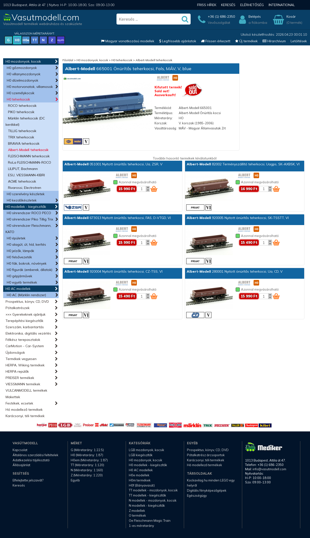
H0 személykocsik (20, 93)
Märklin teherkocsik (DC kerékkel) (25, 121)
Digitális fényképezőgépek (206, 490)
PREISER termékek (20, 378)
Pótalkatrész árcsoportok (206, 455)
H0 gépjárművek (19, 276)
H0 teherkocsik (18, 99)
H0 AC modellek (18, 288)
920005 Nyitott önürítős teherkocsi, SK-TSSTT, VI (238, 218)
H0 (17, 40)
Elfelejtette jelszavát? (28, 480)
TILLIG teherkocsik (22, 131)
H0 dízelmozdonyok (22, 80)
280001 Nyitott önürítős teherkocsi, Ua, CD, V (235, 271)
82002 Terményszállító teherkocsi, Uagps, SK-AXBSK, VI (243, 164)
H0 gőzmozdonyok (22, 68)
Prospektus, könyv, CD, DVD (27, 301)
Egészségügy (197, 495)
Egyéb (75, 480)
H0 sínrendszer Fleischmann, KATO (28, 228)
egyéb (60, 40)
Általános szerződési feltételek (35, 455)
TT (34, 40)
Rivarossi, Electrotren (24, 187)
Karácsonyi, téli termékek (25, 416)
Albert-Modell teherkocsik (28, 150)
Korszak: (161, 123)
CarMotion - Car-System (25, 346)
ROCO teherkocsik (22, 105)
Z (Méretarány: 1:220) (87, 475)
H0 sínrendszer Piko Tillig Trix (30, 219)
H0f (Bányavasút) (142, 485)
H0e (26, 40)
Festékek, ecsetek (19, 403)
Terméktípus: (164, 113)
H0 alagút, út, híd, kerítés (26, 244)
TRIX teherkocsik (21, 137)
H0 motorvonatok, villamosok (30, 86)
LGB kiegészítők (141, 455)
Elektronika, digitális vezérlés (28, 333)
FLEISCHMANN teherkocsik (29, 156)
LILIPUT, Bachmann (23, 169)
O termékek (137, 515)
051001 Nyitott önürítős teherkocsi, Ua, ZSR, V (113, 164)
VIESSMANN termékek (23, 384)
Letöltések (299, 41)
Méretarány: (164, 118)
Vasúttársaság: (166, 128)
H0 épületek (16, 238)
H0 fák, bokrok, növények (26, 263)
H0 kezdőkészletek (22, 200)
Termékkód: (163, 108)
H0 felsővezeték (19, 257)
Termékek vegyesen (21, 359)
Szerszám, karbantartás (25, 327)
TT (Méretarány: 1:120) (87, 465)
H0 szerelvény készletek (26, 194)
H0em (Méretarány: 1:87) (89, 460)
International (282, 5)
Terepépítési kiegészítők (24, 321)
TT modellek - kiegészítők (147, 495)
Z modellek (137, 511)
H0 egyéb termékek (22, 282)
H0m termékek (140, 480)
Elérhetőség (252, 5)
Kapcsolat (20, 450)
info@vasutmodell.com (269, 469)
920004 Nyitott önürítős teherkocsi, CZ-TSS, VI (113, 271)
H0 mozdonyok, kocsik (23, 61)
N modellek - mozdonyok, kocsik (153, 500)
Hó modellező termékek (24, 409)
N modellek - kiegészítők (147, 505)
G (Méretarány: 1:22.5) (87, 450)
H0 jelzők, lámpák (20, 251)
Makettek (13, 397)
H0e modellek (139, 475)
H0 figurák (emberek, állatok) (29, 270)
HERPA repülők (17, 371)
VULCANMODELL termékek (26, 390)
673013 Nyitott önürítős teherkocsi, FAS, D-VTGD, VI (117, 218)
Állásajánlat (21, 465)
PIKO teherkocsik (21, 112)
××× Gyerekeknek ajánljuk (26, 314)
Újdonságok (15, 352)
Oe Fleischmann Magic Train (149, 520)
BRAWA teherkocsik (23, 143)
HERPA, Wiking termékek (25, 365)
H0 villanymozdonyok (23, 74)
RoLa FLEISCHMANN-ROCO (29, 162)
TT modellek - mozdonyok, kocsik (153, 490)
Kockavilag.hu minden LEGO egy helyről (211, 482)
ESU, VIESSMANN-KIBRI (26, 175)
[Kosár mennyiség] (141, 189)
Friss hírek (206, 5)
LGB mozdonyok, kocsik (146, 450)
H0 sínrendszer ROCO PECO (29, 213)
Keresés (228, 5)
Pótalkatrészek (18, 308)
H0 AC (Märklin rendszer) (26, 295)
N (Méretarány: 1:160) (87, 470)
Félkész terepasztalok (23, 339)
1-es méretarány (141, 526)
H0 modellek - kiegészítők (26, 206)
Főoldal (67, 60)
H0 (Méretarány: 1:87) (87, 455)
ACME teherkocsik (22, 181)
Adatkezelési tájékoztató (31, 460)
